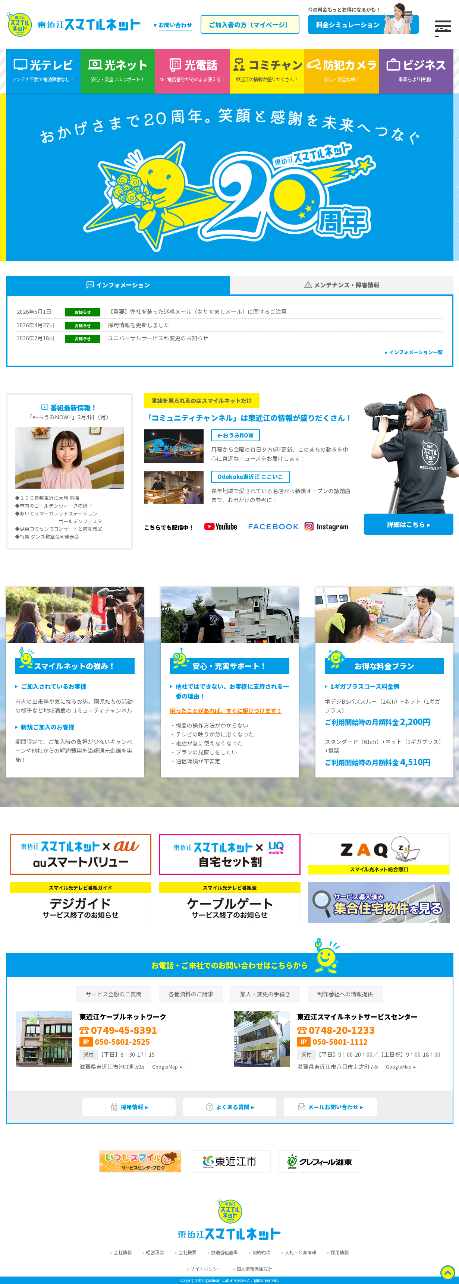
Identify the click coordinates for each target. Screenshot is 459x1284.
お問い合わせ (175, 25)
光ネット (118, 69)
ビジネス (416, 69)
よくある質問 (227, 1106)
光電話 (192, 69)
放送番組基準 (224, 1252)
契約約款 (261, 1252)
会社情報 (123, 1252)
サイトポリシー (206, 1268)
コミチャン (267, 69)
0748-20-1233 (336, 1030)
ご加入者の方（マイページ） (249, 24)
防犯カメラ (341, 69)
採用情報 (126, 1106)
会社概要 (188, 1252)
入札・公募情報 (300, 1252)
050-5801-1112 (340, 1041)
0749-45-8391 (118, 1030)
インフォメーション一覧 (416, 352)
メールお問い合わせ (327, 1106)
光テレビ (43, 69)
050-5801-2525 (122, 1041)
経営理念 (155, 1252)
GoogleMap (165, 1066)
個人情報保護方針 (254, 1268)
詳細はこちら (406, 524)
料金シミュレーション (363, 24)
